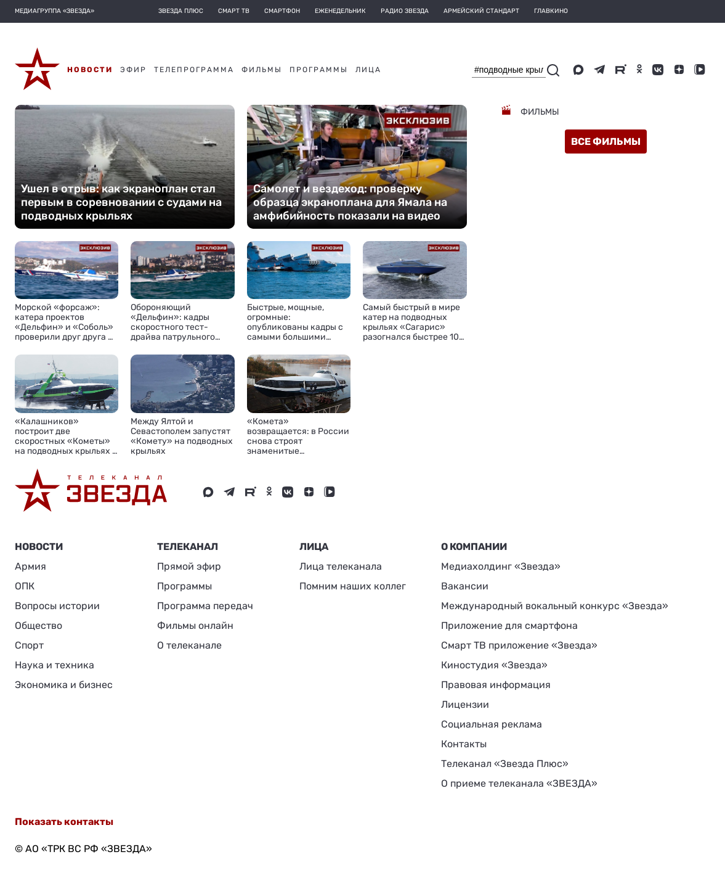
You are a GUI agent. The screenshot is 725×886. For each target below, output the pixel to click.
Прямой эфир (189, 566)
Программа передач (205, 606)
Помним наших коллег (352, 586)
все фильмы (606, 141)
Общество (38, 625)
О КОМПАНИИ (474, 546)
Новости (39, 546)
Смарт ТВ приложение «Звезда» (519, 645)
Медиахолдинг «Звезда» (501, 566)
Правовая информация (496, 685)
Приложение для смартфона (509, 625)
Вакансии (464, 586)
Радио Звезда (405, 11)
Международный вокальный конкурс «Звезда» (554, 606)
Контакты (464, 744)
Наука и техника (54, 665)
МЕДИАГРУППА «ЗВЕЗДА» (54, 11)
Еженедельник (340, 11)
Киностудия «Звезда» (494, 665)
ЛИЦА (313, 546)
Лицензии (465, 704)
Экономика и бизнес (64, 685)
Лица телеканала (340, 566)
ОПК (24, 586)
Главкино (551, 11)
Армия (30, 566)
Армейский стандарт (481, 11)
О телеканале (189, 645)
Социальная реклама (491, 724)
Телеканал (187, 546)
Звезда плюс (180, 11)
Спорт (29, 645)
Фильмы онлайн (195, 625)
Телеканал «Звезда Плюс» (505, 763)
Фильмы (539, 112)
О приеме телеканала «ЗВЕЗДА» (519, 783)
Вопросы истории (57, 606)
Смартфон (282, 11)
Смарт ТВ (233, 11)
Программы (184, 586)
